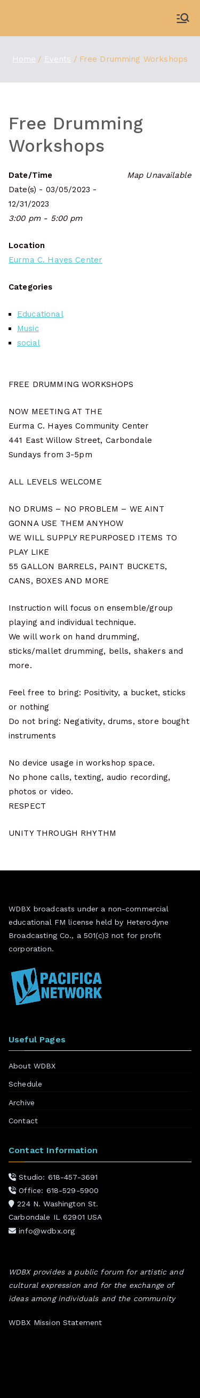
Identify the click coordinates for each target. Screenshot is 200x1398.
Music (28, 328)
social (28, 343)
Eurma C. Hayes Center (55, 260)
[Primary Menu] (182, 18)
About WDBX (32, 1066)
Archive (22, 1102)
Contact (23, 1120)
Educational (40, 314)
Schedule (25, 1084)
